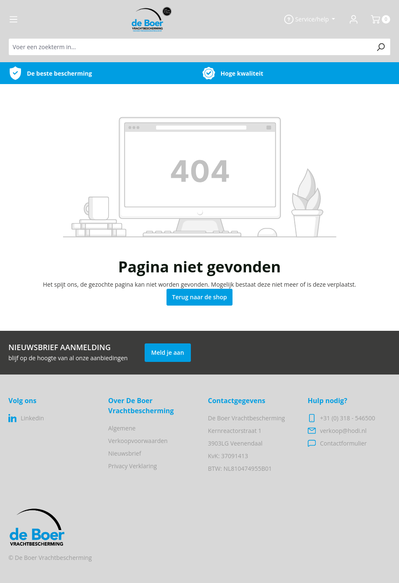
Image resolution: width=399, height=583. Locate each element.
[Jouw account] (354, 19)
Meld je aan (167, 352)
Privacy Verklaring (132, 466)
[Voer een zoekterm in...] (189, 46)
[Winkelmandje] (377, 19)
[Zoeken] (381, 46)
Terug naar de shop (199, 297)
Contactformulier (343, 443)
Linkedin (32, 418)
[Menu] (13, 19)
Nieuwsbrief (124, 453)
